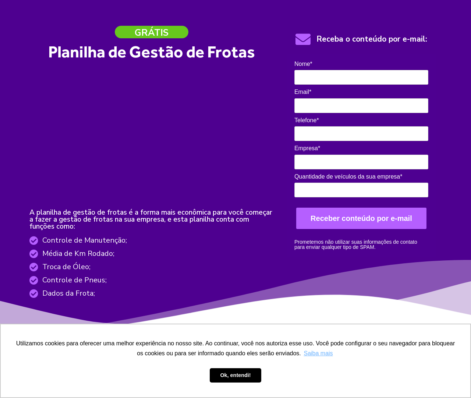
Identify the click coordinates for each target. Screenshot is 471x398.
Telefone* (306, 120)
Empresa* (307, 148)
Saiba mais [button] (318, 353)
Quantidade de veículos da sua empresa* (348, 176)
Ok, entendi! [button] (235, 375)
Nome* (303, 64)
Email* (302, 92)
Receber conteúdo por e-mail (361, 218)
